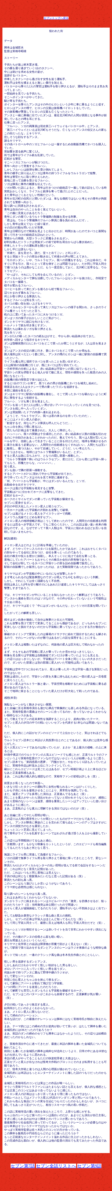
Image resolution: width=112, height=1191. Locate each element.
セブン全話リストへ (56, 1166)
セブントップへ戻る (56, 18)
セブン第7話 (23, 1166)
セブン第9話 (89, 1166)
